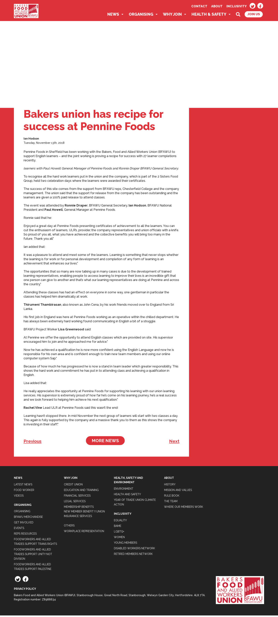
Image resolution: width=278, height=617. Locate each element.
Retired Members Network (133, 555)
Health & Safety (209, 16)
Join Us (253, 16)
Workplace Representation (84, 532)
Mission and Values (178, 491)
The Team (170, 502)
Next (174, 442)
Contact (199, 6)
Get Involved (23, 524)
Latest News (23, 485)
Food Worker (24, 491)
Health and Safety (127, 495)
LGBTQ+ (119, 532)
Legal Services (75, 502)
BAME (117, 527)
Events (19, 529)
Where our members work (183, 508)
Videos (19, 497)
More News (105, 442)
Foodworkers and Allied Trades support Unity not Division (33, 555)
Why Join (172, 16)
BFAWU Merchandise (28, 518)
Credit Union (73, 485)
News (113, 16)
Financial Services (77, 497)
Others (69, 526)
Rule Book (171, 497)
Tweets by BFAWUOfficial (32, 465)
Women (119, 538)
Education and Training (81, 491)
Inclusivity (236, 6)
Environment (123, 490)
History (169, 485)
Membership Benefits (79, 508)
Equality (120, 521)
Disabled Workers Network (134, 549)
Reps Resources (25, 535)
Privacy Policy (25, 590)
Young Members (125, 544)
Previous (33, 442)
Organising (141, 16)
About (217, 6)
